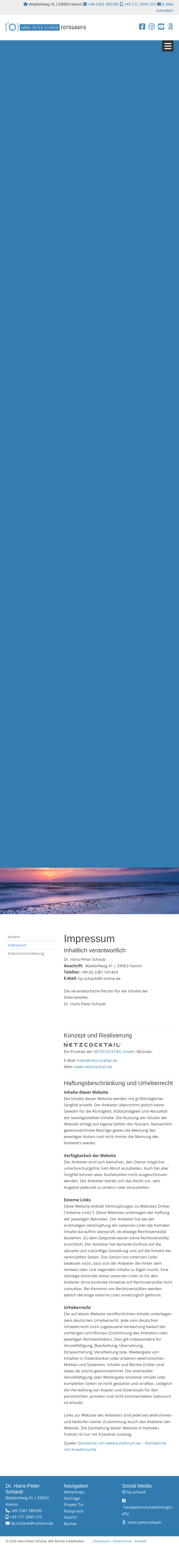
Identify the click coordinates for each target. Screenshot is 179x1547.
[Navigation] (167, 46)
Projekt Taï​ (73, 1505)
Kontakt (141, 1542)
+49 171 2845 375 (140, 4)
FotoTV (70, 1518)
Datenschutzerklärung (26, 954)
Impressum (17, 946)
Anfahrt (14, 937)
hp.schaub (136, 1493)
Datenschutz (122, 1542)
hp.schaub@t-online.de (31, 1524)
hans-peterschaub (144, 1523)
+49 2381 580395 (103, 4)
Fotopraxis (73, 1511)
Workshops (74, 1493)
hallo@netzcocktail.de (97, 1061)
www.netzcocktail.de (93, 1067)
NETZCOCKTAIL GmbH (114, 1052)
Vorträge (72, 1499)
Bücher (70, 1524)
